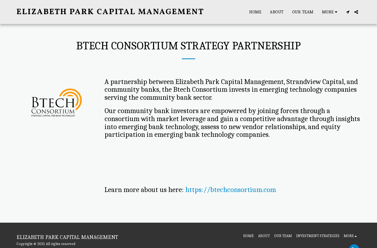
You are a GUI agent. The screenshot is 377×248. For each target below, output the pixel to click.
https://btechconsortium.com (230, 190)
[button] (348, 12)
